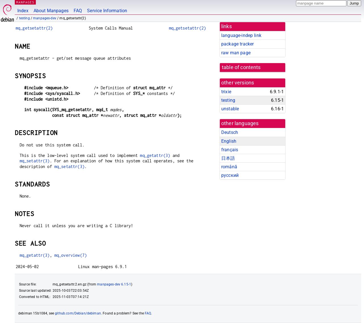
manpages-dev (44, 18)
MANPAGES (25, 2)
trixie (226, 91)
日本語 (228, 158)
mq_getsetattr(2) (34, 28)
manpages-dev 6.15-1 (114, 284)
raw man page (236, 52)
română (229, 166)
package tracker (237, 44)
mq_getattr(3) (155, 155)
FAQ (78, 10)
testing (24, 18)
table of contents (241, 67)
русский (230, 175)
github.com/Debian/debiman (78, 313)
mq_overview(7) (70, 255)
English (228, 141)
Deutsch (229, 132)
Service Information (107, 10)
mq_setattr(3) (35, 160)
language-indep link (241, 35)
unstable (230, 108)
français (229, 149)
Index (22, 10)
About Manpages (51, 10)
